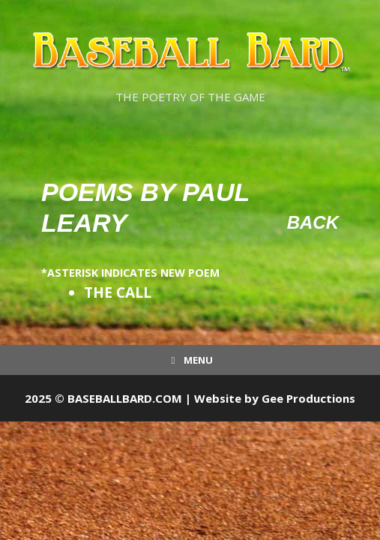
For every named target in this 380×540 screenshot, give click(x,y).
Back (313, 222)
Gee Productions (308, 398)
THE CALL (117, 292)
